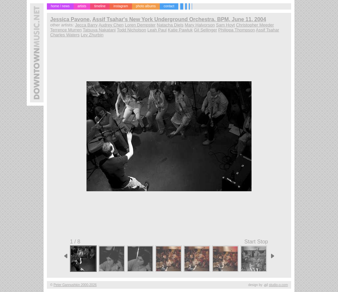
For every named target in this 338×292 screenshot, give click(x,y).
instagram (121, 6)
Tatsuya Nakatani (99, 29)
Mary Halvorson (200, 24)
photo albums (146, 6)
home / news (60, 6)
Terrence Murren (66, 29)
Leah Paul (157, 29)
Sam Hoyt (225, 24)
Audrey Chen (111, 24)
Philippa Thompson (236, 29)
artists (82, 6)
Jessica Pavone (69, 19)
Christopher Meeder (255, 24)
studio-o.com (278, 285)
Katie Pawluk (180, 29)
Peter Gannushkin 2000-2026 (75, 285)
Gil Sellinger (205, 29)
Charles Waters (65, 34)
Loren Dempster (140, 24)
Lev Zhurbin (92, 34)
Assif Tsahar (267, 29)
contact (169, 6)
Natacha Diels (170, 24)
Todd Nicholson (131, 29)
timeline (99, 6)
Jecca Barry (86, 24)
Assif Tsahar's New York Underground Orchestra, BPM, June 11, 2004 (179, 19)
